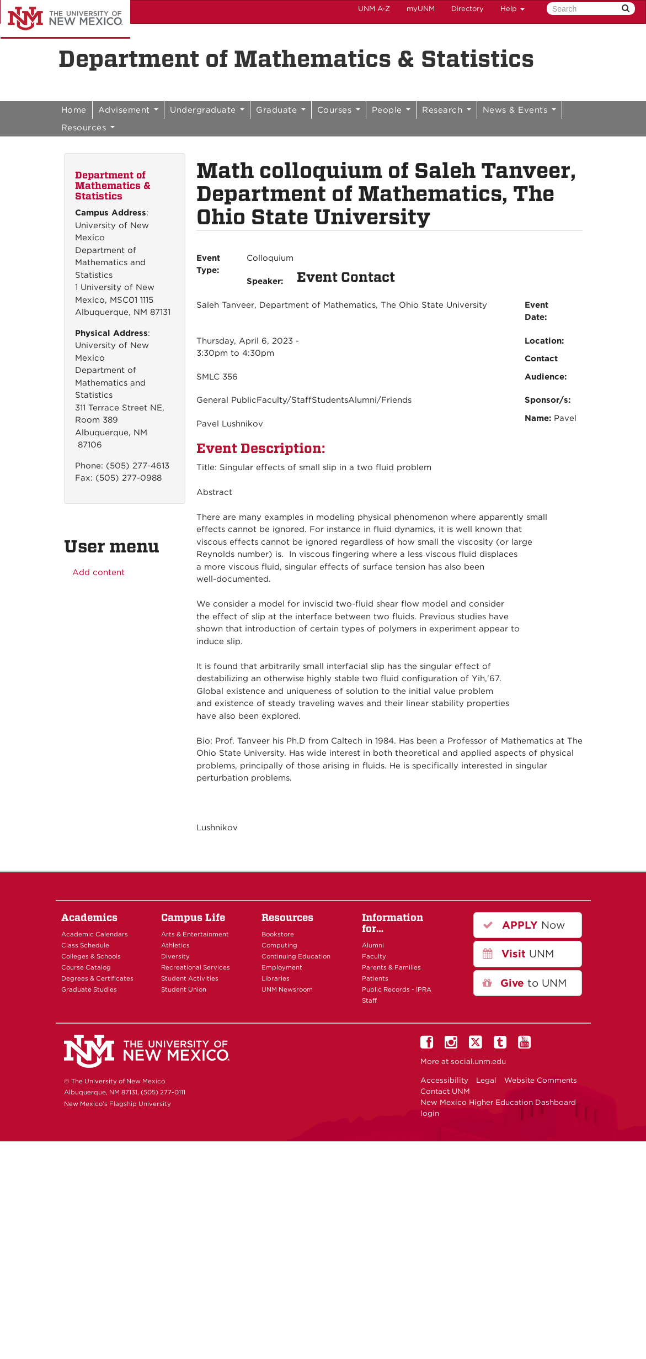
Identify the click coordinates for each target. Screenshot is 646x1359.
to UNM (525, 983)
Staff (369, 1000)
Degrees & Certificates (97, 978)
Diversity (175, 956)
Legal (486, 1080)
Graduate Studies (89, 989)
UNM (518, 953)
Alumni (373, 945)
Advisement (128, 110)
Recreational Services (195, 967)
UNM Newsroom (287, 989)
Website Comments (540, 1080)
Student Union (183, 989)
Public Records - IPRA (396, 989)
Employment (281, 967)
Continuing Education (295, 956)
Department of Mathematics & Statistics (296, 58)
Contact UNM (445, 1091)
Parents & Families (391, 967)
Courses (338, 110)
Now (524, 925)
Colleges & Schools (91, 956)
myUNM (421, 8)
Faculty (374, 956)
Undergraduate (207, 110)
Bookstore (277, 934)
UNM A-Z (374, 8)
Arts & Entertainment (195, 934)
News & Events (519, 110)
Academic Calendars (94, 934)
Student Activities (189, 978)
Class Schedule (85, 945)
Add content (98, 572)
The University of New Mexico (65, 19)
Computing (279, 945)
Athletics (175, 945)
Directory (467, 8)
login (429, 1113)
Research (446, 110)
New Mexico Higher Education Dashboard (498, 1102)
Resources (88, 128)
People (391, 110)
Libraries (275, 978)
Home (74, 110)
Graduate (281, 110)
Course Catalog (86, 967)
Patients (375, 978)
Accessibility (444, 1080)
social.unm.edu (478, 1061)
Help (512, 8)
